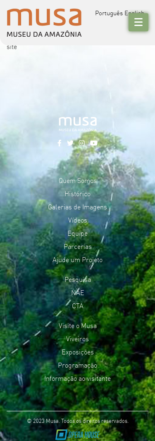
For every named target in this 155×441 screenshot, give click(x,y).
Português (109, 12)
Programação (77, 364)
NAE (77, 292)
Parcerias (78, 246)
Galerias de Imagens (77, 206)
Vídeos (77, 219)
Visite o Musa (78, 325)
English (134, 12)
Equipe (77, 232)
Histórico (77, 193)
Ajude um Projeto (77, 259)
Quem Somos (78, 180)
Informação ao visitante (77, 377)
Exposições (78, 351)
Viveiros (77, 338)
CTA (77, 305)
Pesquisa (77, 279)
